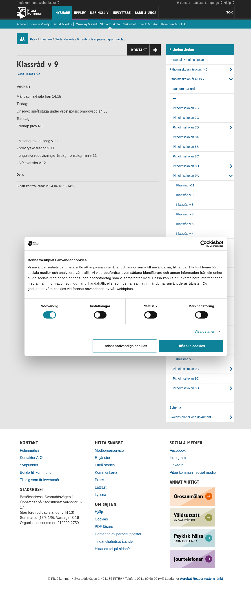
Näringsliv (99, 13)
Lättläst (198, 2)
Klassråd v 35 (185, 359)
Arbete (21, 24)
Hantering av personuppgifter (118, 534)
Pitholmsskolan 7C (186, 117)
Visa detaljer (205, 331)
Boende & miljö (40, 24)
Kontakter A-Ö (31, 458)
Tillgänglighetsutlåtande (114, 541)
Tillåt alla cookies (191, 346)
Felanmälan (29, 450)
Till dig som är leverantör (40, 480)
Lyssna (100, 495)
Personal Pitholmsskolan (186, 60)
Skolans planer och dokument (190, 417)
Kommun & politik (173, 24)
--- (174, 98)
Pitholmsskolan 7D (186, 127)
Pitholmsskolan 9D (186, 388)
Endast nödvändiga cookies (124, 346)
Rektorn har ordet (185, 89)
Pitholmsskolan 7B (186, 108)
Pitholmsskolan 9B (186, 369)
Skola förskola (110, 24)
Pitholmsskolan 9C (186, 378)
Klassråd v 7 (184, 214)
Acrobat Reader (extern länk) (201, 578)
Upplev (80, 13)
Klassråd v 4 (184, 233)
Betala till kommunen (36, 472)
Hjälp (99, 512)
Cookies (101, 519)
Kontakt (146, 49)
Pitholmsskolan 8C (186, 156)
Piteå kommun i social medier (193, 472)
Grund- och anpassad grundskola (100, 39)
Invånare (62, 13)
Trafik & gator (148, 24)
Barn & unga (145, 13)
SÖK (229, 12)
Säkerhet (129, 24)
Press (99, 480)
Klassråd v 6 (184, 224)
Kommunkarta (106, 472)
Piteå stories (105, 465)
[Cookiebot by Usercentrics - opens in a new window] (203, 243)
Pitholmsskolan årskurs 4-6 (188, 69)
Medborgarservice (109, 450)
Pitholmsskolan (181, 50)
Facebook (178, 450)
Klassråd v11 (185, 185)
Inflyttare (122, 13)
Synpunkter (29, 465)
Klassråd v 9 (184, 195)
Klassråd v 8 (184, 204)
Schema (175, 407)
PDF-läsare (104, 526)
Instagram (178, 458)
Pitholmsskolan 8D (186, 166)
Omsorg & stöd (86, 24)
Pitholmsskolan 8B (186, 146)
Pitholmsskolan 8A (186, 137)
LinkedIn (176, 465)
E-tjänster (183, 2)
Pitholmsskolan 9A (186, 175)
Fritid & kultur (63, 24)
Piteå (33, 39)
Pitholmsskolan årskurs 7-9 (188, 79)
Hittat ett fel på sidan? (112, 549)
